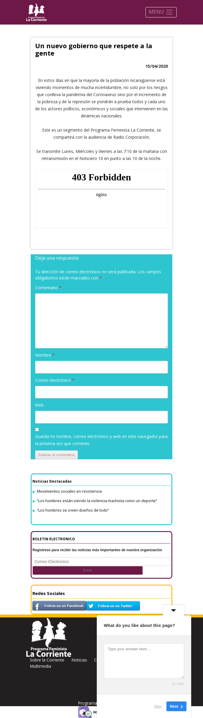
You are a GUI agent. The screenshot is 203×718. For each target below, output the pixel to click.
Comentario (48, 287)
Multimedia (40, 666)
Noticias (79, 660)
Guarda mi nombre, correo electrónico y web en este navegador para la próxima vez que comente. (101, 440)
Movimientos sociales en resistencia (69, 491)
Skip (158, 706)
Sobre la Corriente (47, 660)
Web (39, 405)
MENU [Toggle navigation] (161, 12)
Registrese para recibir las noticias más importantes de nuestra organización (97, 550)
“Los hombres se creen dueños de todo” (73, 510)
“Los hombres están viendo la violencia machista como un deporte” (97, 500)
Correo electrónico (54, 380)
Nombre (45, 355)
